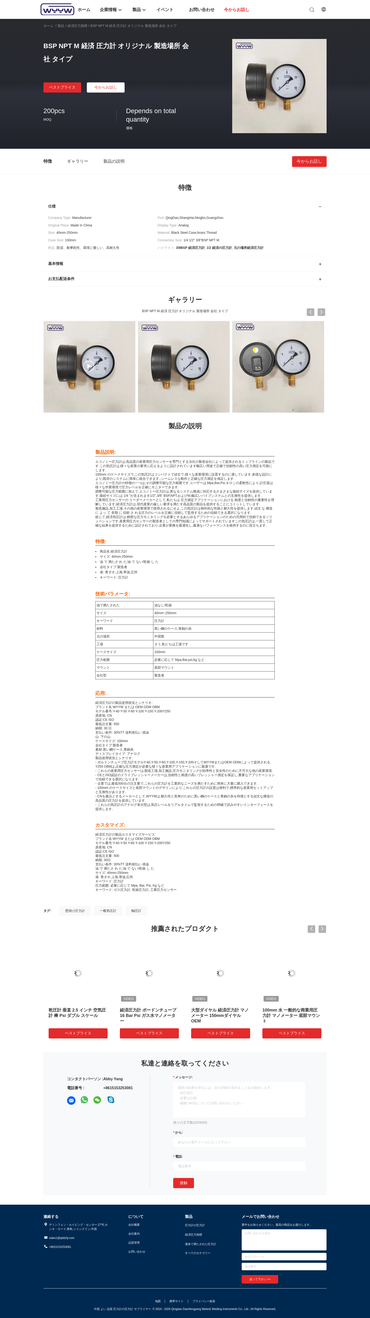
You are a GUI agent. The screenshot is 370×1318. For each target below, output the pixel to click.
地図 (158, 1301)
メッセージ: (184, 1077)
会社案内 (134, 1233)
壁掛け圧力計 (75, 911)
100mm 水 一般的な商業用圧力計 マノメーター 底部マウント (291, 1015)
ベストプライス (62, 87)
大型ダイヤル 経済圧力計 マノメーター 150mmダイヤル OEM (220, 1015)
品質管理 (134, 1242)
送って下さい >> (259, 1279)
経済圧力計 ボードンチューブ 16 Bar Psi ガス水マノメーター (148, 1015)
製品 (61, 26)
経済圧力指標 (77, 26)
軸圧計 (136, 911)
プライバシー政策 (204, 1301)
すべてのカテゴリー (197, 1253)
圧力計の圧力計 (195, 1225)
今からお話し (105, 87)
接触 (183, 1183)
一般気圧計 (108, 911)
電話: (179, 1156)
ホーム (48, 26)
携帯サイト (176, 1301)
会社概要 (134, 1224)
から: (179, 1132)
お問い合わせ (136, 1251)
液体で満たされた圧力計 (200, 1244)
